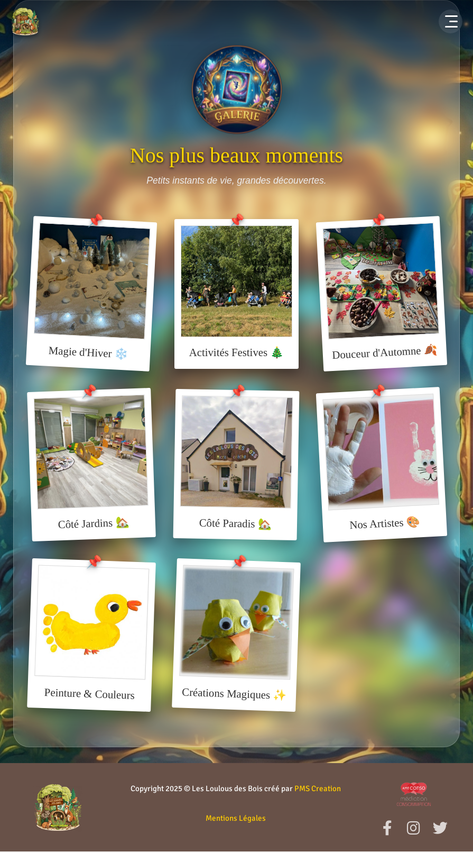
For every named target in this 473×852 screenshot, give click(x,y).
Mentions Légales (236, 818)
